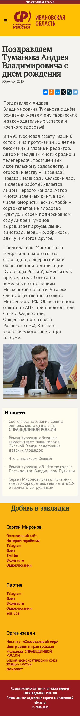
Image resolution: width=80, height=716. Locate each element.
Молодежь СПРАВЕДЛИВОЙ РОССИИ (29, 653)
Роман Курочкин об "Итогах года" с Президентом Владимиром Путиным (39, 469)
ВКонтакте (15, 560)
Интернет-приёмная (22, 541)
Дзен (10, 550)
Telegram (13, 546)
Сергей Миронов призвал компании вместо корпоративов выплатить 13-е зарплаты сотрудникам (39, 483)
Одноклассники (18, 565)
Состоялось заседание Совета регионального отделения (33, 425)
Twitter (12, 555)
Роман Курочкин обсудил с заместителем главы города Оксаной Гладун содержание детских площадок (32, 444)
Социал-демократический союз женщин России (31, 662)
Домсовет (14, 669)
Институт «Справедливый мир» (32, 642)
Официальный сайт (21, 536)
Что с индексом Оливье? (28, 459)
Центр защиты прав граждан (30, 646)
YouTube (12, 613)
